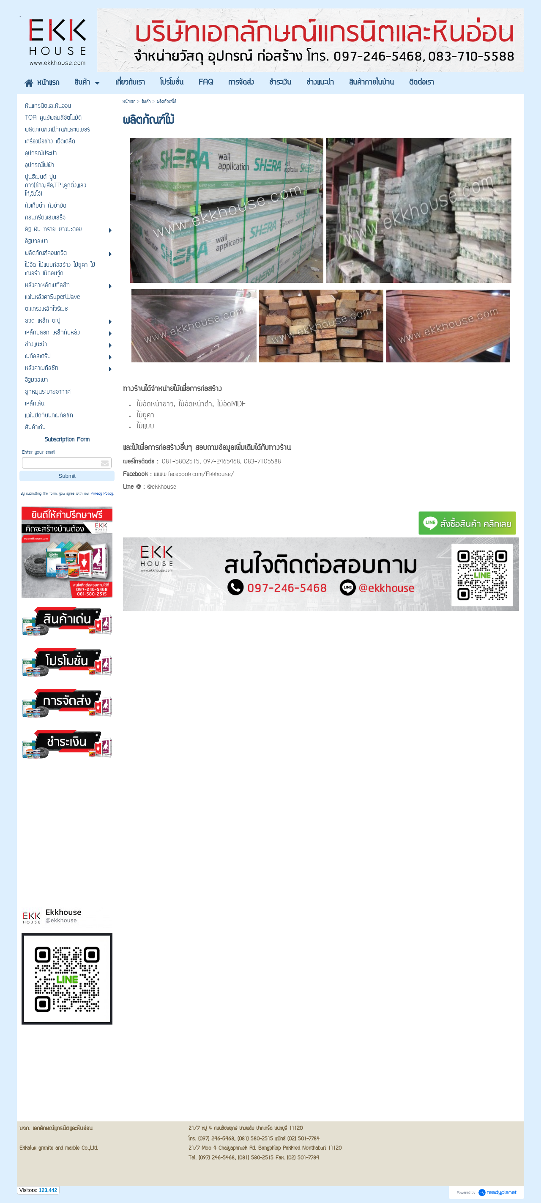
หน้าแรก (129, 102)
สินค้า (146, 102)
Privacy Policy (102, 493)
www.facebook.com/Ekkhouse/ (194, 475)
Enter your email (38, 452)
